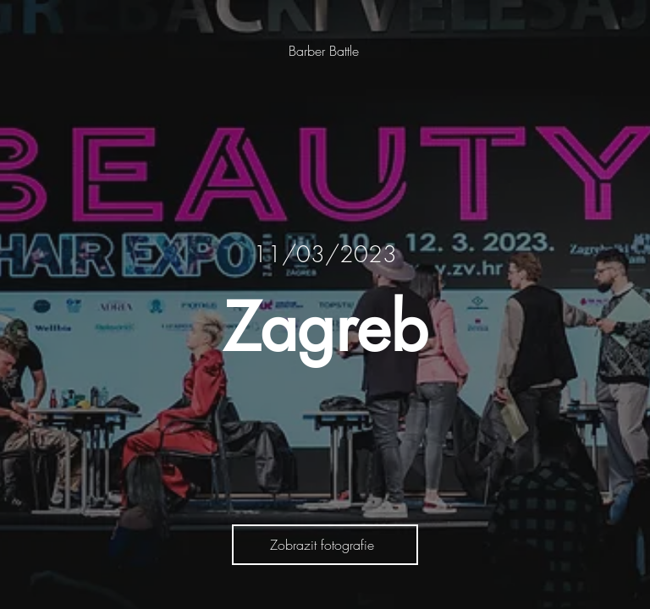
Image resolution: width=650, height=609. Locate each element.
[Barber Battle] (325, 50)
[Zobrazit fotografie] (325, 544)
